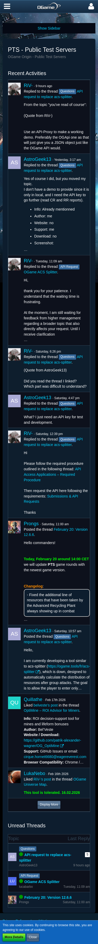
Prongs (31, 523)
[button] (7, 6)
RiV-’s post (42, 779)
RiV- (28, 85)
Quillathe (33, 699)
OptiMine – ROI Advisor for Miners (51, 710)
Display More (49, 804)
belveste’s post (45, 705)
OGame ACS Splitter (40, 272)
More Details (14, 937)
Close (33, 937)
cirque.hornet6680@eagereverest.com (55, 757)
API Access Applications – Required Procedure (52, 474)
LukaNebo (34, 773)
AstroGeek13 (37, 159)
